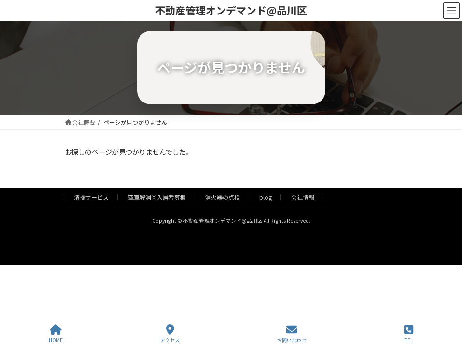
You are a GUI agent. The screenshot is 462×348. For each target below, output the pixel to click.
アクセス (170, 333)
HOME (56, 333)
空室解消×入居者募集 (157, 197)
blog (265, 197)
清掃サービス (91, 197)
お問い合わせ (291, 333)
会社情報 (302, 197)
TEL (408, 333)
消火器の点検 (222, 197)
